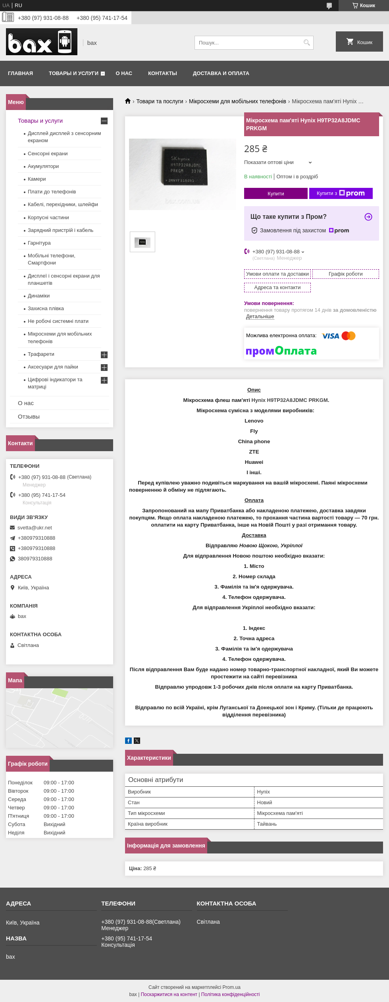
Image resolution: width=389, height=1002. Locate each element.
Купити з (341, 193)
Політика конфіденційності (230, 994)
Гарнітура (39, 243)
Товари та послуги (159, 101)
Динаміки (39, 296)
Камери (37, 179)
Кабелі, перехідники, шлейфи (63, 204)
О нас (124, 73)
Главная (20, 73)
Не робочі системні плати (58, 321)
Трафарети (41, 354)
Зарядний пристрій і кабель (60, 230)
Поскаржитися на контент (169, 994)
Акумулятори (43, 166)
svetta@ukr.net (34, 528)
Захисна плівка (46, 308)
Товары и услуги (73, 73)
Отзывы (29, 416)
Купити (276, 194)
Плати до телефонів (52, 192)
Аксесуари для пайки (53, 367)
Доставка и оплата (221, 73)
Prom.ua (232, 987)
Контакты (162, 73)
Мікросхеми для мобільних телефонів (237, 101)
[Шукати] (307, 43)
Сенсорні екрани (47, 153)
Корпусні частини (48, 217)
